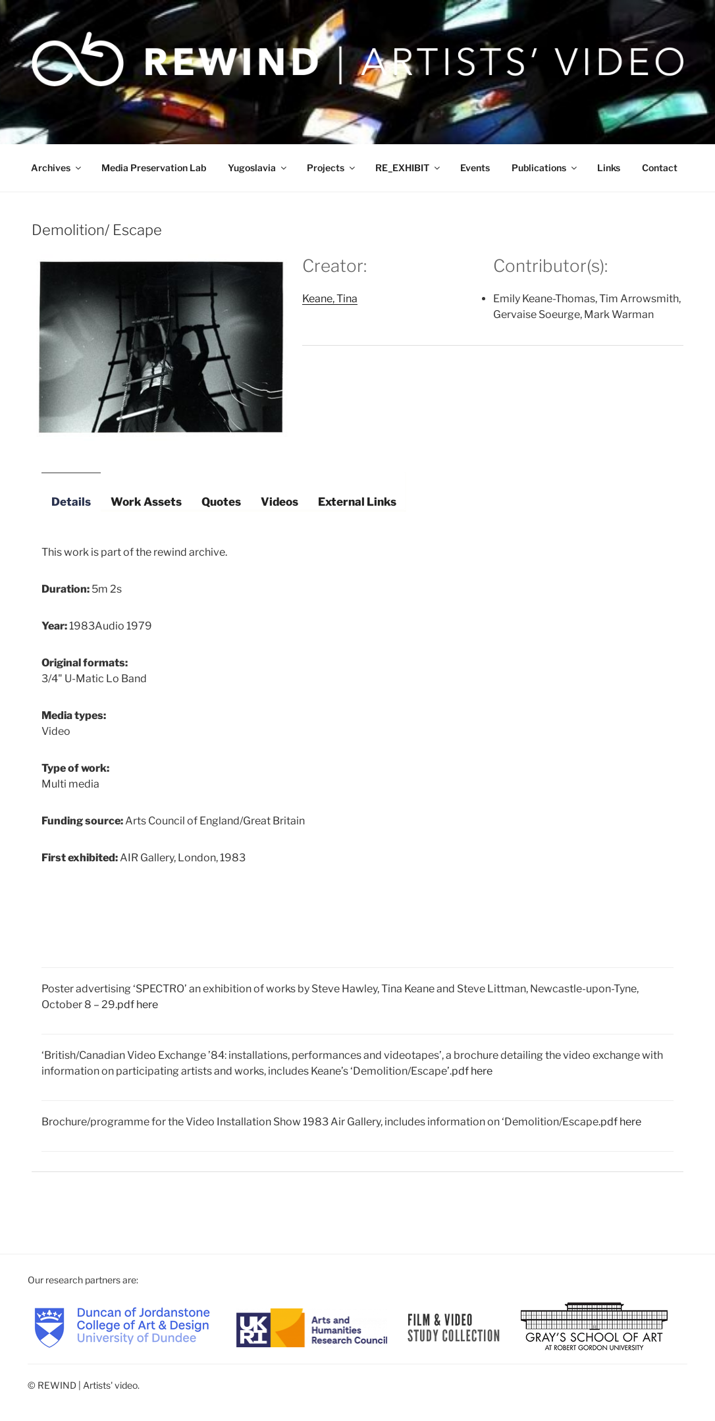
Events (475, 167)
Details (71, 501)
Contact (659, 167)
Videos (279, 501)
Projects (332, 167)
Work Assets (146, 501)
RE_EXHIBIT (408, 167)
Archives (57, 167)
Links (608, 167)
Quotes (221, 501)
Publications (545, 167)
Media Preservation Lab (153, 167)
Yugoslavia (258, 167)
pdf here (137, 1004)
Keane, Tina (330, 298)
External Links (357, 501)
